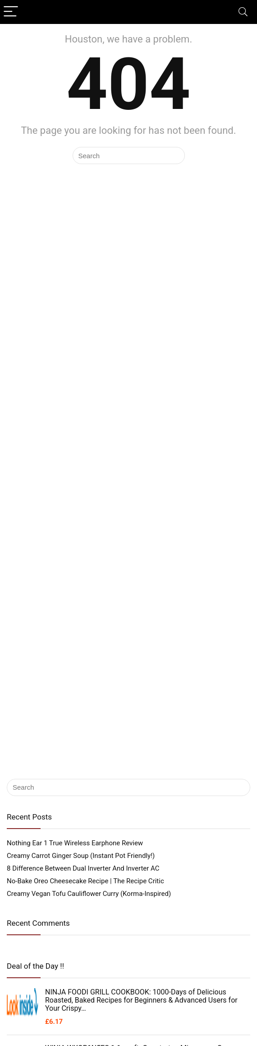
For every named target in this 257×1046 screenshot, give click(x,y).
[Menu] (11, 12)
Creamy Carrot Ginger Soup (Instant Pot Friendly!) (81, 856)
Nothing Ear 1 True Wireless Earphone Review (75, 843)
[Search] (243, 12)
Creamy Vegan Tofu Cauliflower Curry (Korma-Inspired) (89, 894)
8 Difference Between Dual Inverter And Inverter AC (83, 868)
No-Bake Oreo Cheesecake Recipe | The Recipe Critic (85, 881)
